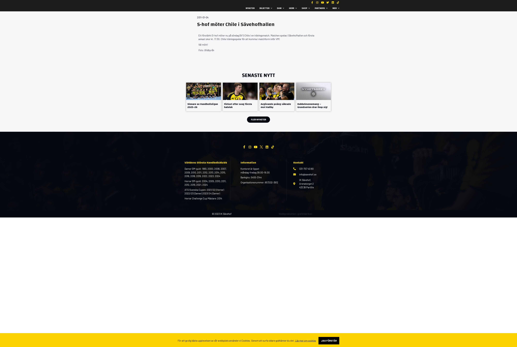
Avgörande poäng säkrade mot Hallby (276, 106)
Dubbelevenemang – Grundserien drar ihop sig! (312, 106)
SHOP (306, 8)
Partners (321, 8)
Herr (293, 8)
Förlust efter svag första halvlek (238, 106)
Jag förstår (329, 340)
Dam (280, 8)
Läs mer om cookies (305, 340)
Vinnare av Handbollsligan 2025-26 (202, 106)
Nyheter (250, 8)
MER (335, 8)
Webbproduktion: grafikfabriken (295, 234)
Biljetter (266, 8)
